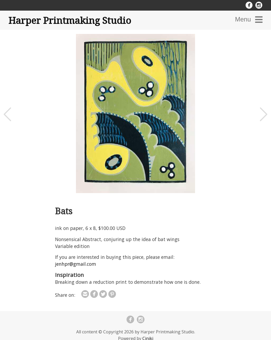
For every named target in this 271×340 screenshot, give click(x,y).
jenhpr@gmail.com (75, 264)
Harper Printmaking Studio (69, 20)
